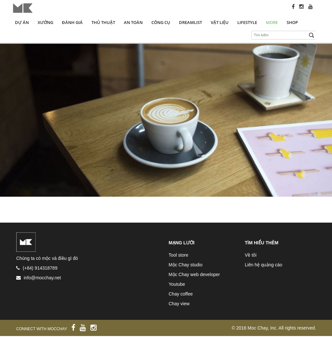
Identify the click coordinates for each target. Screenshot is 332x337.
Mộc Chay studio (185, 264)
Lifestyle (247, 22)
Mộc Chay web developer (194, 274)
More (272, 22)
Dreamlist (190, 22)
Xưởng (45, 22)
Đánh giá (72, 22)
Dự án (22, 22)
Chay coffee (181, 293)
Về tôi (250, 255)
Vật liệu (220, 22)
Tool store (178, 255)
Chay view (179, 303)
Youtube (177, 284)
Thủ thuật (103, 22)
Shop (292, 22)
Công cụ (160, 22)
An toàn (133, 22)
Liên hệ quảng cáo (263, 264)
